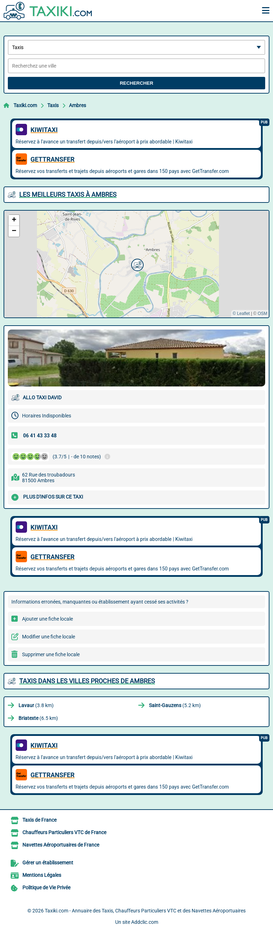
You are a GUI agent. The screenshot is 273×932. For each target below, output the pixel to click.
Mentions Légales (41, 875)
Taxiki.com (25, 105)
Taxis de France (39, 820)
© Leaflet (241, 313)
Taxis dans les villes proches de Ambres (87, 681)
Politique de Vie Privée (46, 887)
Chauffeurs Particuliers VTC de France (64, 832)
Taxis (53, 105)
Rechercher (136, 83)
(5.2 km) (175, 705)
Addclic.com (144, 922)
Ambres (77, 105)
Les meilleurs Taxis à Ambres (68, 194)
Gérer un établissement (47, 862)
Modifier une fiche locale (48, 636)
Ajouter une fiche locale (47, 619)
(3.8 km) (36, 705)
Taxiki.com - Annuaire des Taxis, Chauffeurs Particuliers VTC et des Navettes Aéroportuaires (145, 910)
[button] (136, 264)
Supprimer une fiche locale (51, 654)
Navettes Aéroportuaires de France (60, 845)
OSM (262, 313)
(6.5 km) (38, 718)
